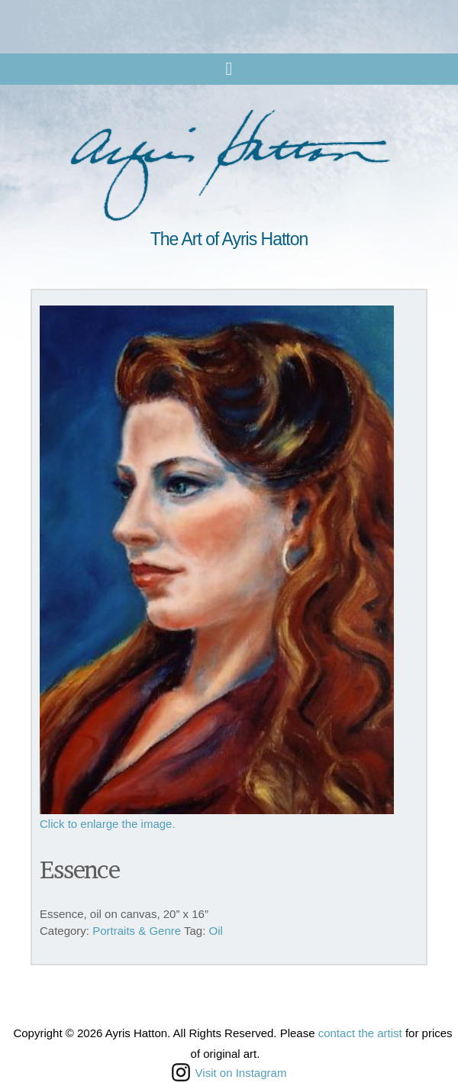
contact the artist (360, 1032)
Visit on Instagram (229, 1072)
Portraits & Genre (136, 930)
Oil (216, 930)
